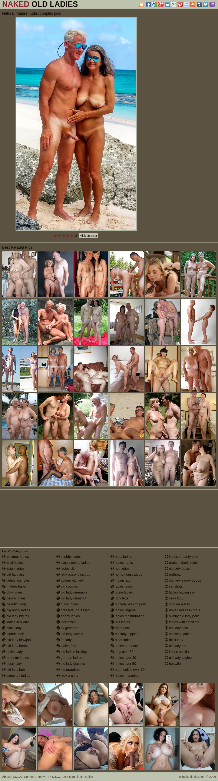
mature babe (14, 586)
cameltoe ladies (16, 675)
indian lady (120, 580)
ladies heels (121, 562)
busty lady (12, 663)
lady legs (119, 598)
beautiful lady (14, 604)
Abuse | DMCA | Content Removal (24, 776)
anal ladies (12, 562)
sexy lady (174, 598)
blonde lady (13, 634)
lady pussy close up (73, 574)
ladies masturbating (127, 616)
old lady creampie (71, 592)
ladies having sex (180, 592)
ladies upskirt (177, 652)
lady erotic (66, 622)
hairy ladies (121, 556)
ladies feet (66, 646)
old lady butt (13, 669)
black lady (12, 628)
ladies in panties (124, 675)
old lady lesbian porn (128, 604)
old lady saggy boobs (183, 580)
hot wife (173, 663)
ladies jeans (121, 586)
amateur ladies (15, 556)
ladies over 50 (123, 663)
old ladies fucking (71, 652)
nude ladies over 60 (127, 669)
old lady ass (13, 574)
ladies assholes (16, 580)
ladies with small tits (182, 622)
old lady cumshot (71, 598)
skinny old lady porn (182, 616)
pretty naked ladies (181, 562)
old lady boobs (15, 646)
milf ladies (120, 622)
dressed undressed (73, 610)
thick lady (174, 640)
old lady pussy (178, 568)
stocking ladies (178, 634)
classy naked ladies (73, 562)
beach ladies (14, 598)
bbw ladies (12, 592)
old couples (67, 586)
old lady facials (69, 634)
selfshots (174, 586)
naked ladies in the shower (187, 610)
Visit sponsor (88, 235)
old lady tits (175, 646)
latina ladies (121, 592)
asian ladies (13, 568)
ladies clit (65, 568)
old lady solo (176, 628)
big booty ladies (16, 610)
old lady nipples (124, 634)
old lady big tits (15, 616)
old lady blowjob (16, 640)
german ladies (69, 658)
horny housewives (126, 574)
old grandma (68, 669)
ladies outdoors (124, 646)
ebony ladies (68, 616)
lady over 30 (121, 652)
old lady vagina (178, 658)
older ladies (121, 640)
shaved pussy (177, 604)
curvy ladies (67, 604)
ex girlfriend (67, 628)
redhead (173, 574)
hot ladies (119, 568)
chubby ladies (69, 556)
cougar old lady (70, 580)
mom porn (120, 628)
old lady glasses (70, 663)
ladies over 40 (123, 658)
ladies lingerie (123, 610)
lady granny (67, 675)
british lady (12, 652)
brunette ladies (15, 658)
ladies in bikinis (15, 622)
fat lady (64, 640)
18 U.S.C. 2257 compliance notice (70, 776)
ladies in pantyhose (181, 556)
